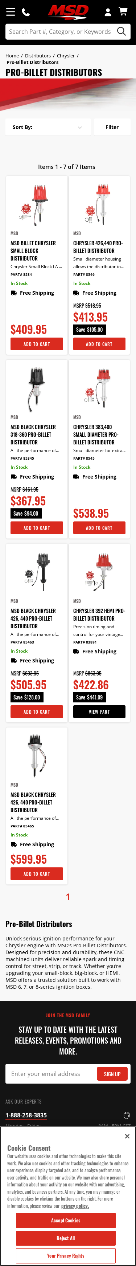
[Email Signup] (68, 1074)
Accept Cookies (65, 1220)
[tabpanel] (68, 94)
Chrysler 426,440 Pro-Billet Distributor (98, 246)
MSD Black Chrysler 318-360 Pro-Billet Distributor (33, 434)
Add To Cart (37, 344)
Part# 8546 (84, 274)
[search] (68, 32)
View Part (99, 712)
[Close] (127, 1136)
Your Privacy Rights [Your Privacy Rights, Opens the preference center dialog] (65, 1255)
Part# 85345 (22, 458)
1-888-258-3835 (26, 1115)
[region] (68, 1196)
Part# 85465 (22, 826)
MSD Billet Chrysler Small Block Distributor (33, 250)
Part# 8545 (84, 458)
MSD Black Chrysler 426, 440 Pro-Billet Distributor (33, 618)
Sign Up (112, 1074)
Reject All (66, 1238)
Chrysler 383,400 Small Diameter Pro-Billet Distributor (96, 434)
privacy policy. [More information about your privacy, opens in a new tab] (75, 1205)
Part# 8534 (21, 274)
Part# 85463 (22, 642)
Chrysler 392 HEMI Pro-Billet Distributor (99, 614)
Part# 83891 (85, 642)
